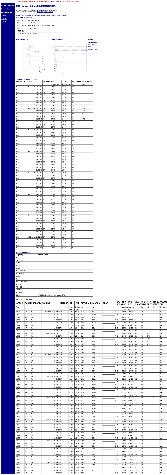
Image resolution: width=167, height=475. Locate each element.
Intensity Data (45, 15)
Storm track (20, 15)
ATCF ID (3, 21)
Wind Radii (36, 15)
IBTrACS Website (55, 1)
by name (3, 15)
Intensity (28, 15)
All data (63, 15)
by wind (3, 18)
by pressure (4, 17)
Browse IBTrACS (7, 12)
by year (3, 14)
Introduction (5, 9)
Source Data (55, 15)
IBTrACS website (40, 10)
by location (4, 19)
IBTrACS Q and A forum (45, 12)
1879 (18, 6)
